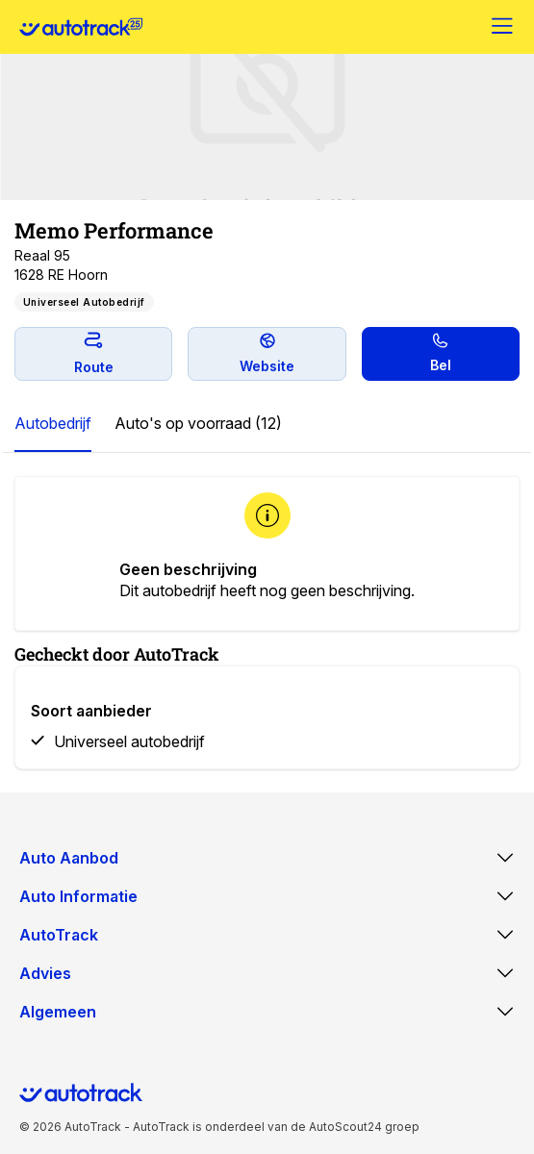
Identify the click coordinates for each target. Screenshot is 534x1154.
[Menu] (503, 26)
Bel (440, 353)
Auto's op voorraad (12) (198, 423)
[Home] (80, 27)
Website (267, 353)
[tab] (52, 424)
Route (94, 353)
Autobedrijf (52, 423)
